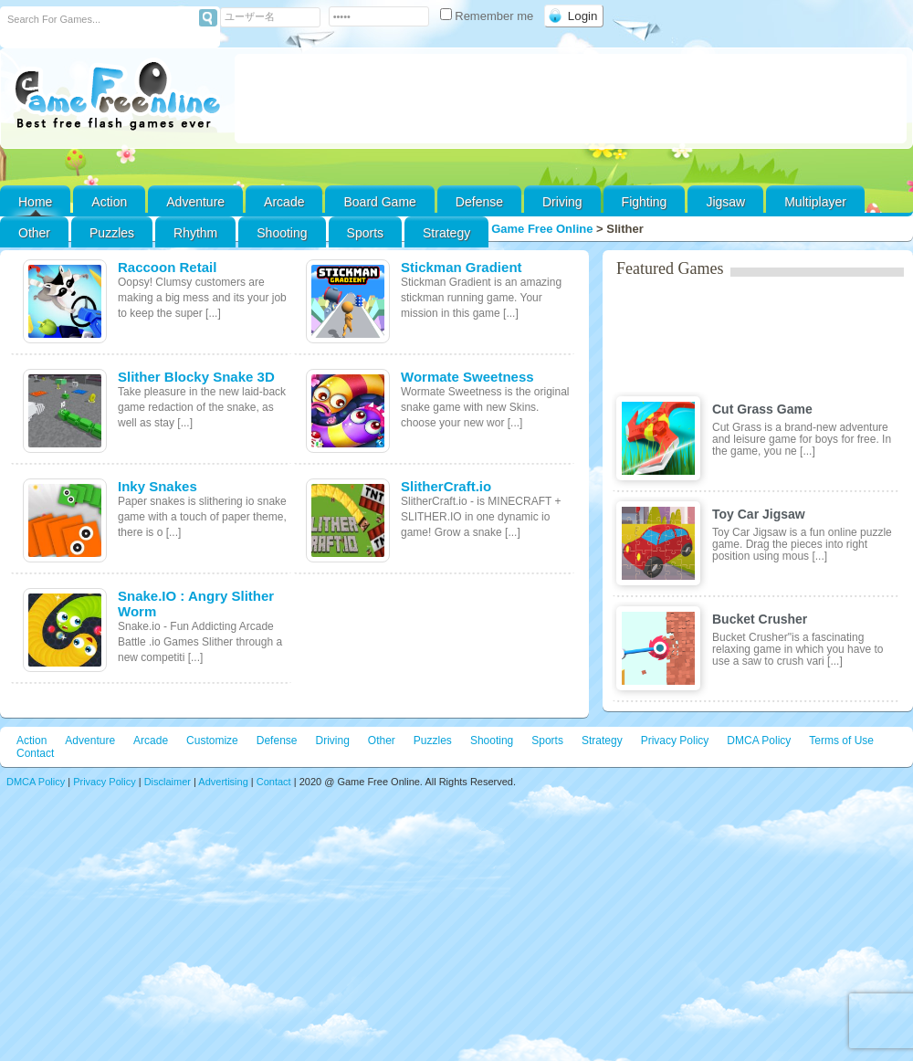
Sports (365, 233)
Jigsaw (725, 201)
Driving (562, 201)
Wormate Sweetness (467, 376)
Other (381, 740)
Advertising (222, 781)
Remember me (488, 16)
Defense (479, 201)
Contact (35, 753)
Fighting (644, 201)
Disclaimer (167, 781)
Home (35, 201)
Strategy (446, 233)
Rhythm (195, 233)
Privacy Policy (675, 740)
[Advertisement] (570, 99)
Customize (212, 740)
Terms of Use (841, 740)
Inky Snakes (157, 486)
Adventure (195, 201)
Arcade (284, 201)
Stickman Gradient (461, 267)
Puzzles (111, 233)
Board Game (379, 201)
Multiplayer (815, 201)
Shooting (282, 233)
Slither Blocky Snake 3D (196, 376)
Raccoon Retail (167, 267)
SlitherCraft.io (446, 486)
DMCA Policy (759, 740)
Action (109, 201)
